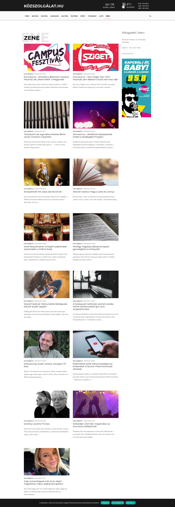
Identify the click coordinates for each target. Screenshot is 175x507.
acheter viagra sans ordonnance (134, 140)
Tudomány (92, 16)
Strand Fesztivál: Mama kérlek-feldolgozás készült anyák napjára (45, 305)
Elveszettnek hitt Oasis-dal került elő (43, 192)
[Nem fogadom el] (172, 503)
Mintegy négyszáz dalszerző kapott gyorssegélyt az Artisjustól (91, 247)
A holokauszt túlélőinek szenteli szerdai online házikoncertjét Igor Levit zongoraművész (93, 306)
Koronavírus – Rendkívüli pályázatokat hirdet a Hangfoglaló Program (92, 135)
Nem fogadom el (117, 503)
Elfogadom (105, 503)
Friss (27, 16)
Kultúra (64, 16)
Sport (82, 16)
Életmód (74, 16)
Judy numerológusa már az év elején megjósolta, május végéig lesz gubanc (43, 482)
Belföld (35, 16)
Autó (101, 16)
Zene (108, 16)
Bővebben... (131, 503)
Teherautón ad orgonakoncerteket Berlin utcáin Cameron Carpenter (45, 135)
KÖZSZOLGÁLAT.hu (44, 6)
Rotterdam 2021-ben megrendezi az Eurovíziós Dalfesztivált (91, 425)
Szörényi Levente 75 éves (37, 424)
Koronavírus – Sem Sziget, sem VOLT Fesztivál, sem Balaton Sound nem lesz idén (95, 78)
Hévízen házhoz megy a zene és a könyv (94, 192)
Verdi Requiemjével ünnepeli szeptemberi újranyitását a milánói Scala (45, 247)
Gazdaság (54, 16)
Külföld (44, 16)
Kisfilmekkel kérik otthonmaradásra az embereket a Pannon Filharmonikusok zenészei (93, 366)
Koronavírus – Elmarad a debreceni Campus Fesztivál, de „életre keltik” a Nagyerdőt (46, 78)
